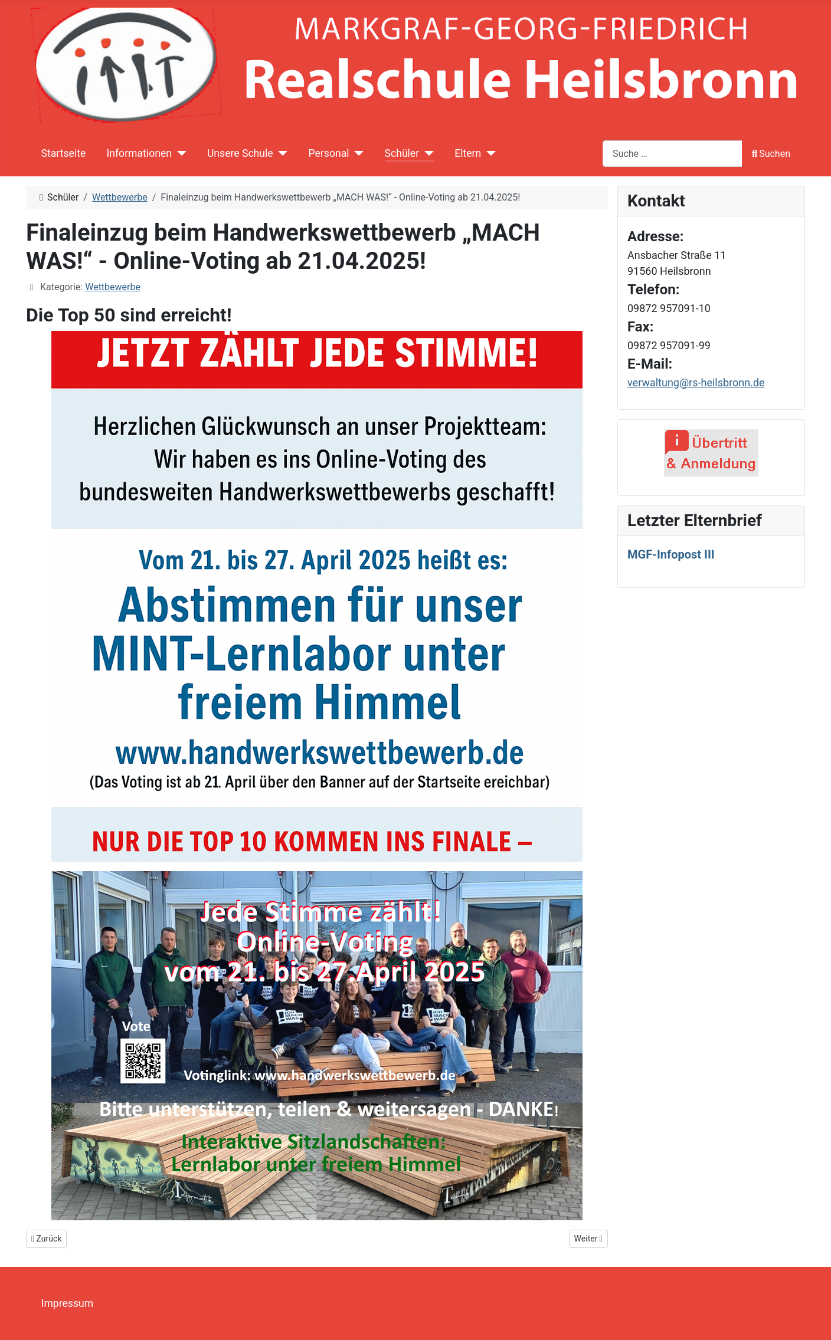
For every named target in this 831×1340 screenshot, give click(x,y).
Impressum (67, 1303)
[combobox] (672, 153)
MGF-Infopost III (671, 554)
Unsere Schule (240, 153)
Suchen (771, 153)
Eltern (467, 153)
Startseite (63, 153)
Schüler (402, 153)
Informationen (138, 153)
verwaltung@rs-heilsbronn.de (696, 382)
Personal (329, 153)
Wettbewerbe (112, 287)
